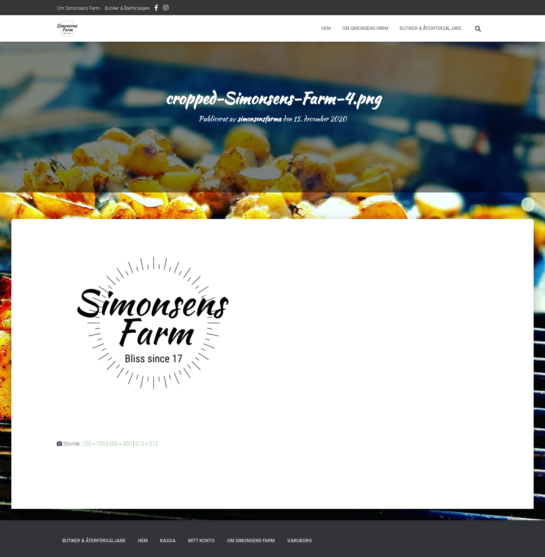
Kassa (168, 540)
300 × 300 (120, 444)
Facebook (156, 8)
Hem (326, 28)
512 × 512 (146, 444)
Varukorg (299, 540)
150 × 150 (93, 444)
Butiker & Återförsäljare (127, 8)
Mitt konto (201, 540)
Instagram (165, 8)
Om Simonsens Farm (78, 8)
